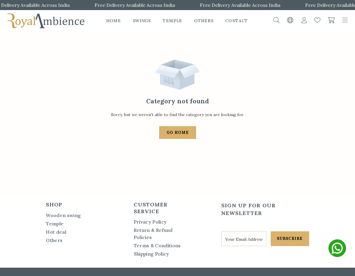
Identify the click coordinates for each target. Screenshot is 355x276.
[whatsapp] (337, 248)
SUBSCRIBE (290, 238)
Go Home (178, 132)
